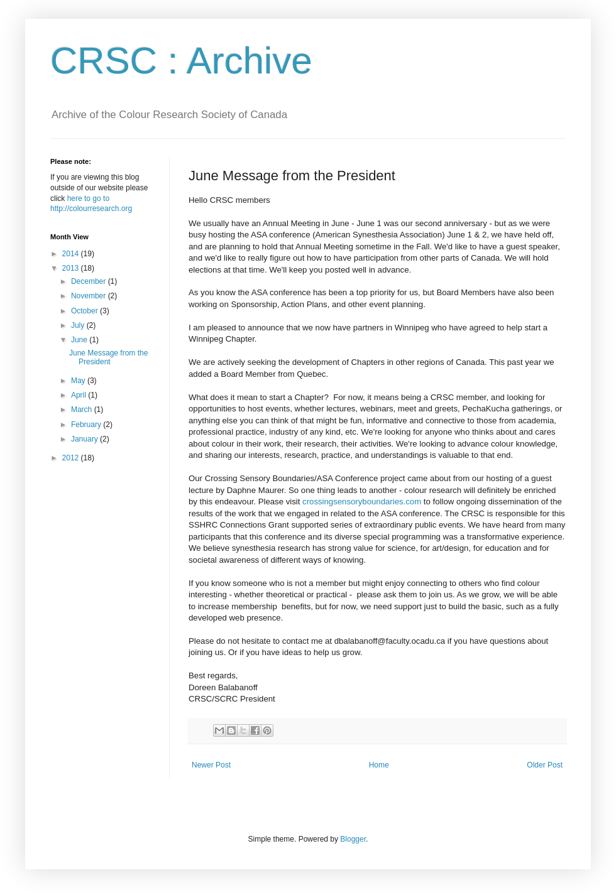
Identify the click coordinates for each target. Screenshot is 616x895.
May (79, 380)
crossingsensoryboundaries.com (361, 501)
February (87, 424)
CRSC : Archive (181, 61)
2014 (71, 253)
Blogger (353, 839)
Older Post (545, 765)
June (80, 339)
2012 (71, 457)
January (85, 439)
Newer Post (211, 765)
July (79, 325)
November (89, 295)
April (79, 395)
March (82, 409)
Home (379, 765)
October (85, 310)
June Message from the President (108, 357)
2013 (71, 268)
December (89, 281)
